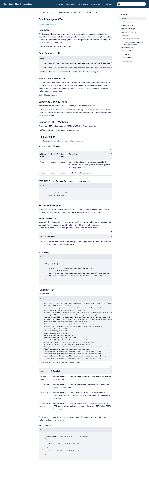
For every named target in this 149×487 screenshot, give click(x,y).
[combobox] (131, 4)
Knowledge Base (83, 4)
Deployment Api (69, 40)
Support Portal (70, 4)
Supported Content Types (71, 88)
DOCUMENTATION (64, 13)
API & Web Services (78, 13)
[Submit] (119, 4)
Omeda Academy (96, 4)
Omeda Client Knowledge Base (20, 4)
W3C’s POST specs (81, 126)
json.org (45, 115)
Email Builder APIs (92, 13)
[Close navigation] (32, 13)
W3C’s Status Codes (95, 212)
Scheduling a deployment (53, 42)
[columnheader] (44, 155)
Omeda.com (59, 4)
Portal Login (108, 4)
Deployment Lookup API (73, 228)
